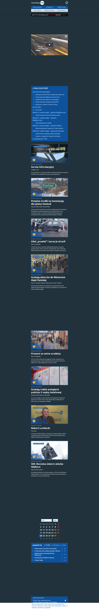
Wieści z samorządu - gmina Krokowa (48, 131)
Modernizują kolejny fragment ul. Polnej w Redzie (49, 128)
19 (47, 533)
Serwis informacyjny (41, 92)
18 (44, 533)
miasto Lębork (37, 221)
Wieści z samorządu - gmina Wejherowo (49, 112)
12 (47, 530)
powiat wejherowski (38, 407)
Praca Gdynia (37, 10)
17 (41, 533)
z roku (63, 545)
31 (52, 524)
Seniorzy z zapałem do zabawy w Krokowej (47, 136)
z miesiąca (55, 545)
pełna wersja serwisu (38, 597)
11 (44, 530)
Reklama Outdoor (49, 10)
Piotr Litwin (36, 110)
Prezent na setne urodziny (46, 353)
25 (44, 536)
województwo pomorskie (40, 146)
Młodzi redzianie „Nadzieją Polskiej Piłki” (45, 102)
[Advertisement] (49, 24)
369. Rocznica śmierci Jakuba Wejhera (47, 465)
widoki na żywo (62, 7)
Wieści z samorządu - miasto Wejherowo (44, 119)
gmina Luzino (36, 369)
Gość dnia (37, 107)
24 (41, 536)
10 (41, 530)
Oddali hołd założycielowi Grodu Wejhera (45, 100)
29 (47, 524)
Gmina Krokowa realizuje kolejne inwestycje (47, 133)
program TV (49, 7)
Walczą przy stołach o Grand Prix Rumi (44, 104)
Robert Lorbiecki (40, 428)
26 (47, 536)
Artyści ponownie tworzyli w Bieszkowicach (47, 115)
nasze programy (37, 7)
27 (41, 524)
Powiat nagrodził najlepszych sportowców (45, 97)
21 (52, 533)
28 (44, 524)
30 (49, 524)
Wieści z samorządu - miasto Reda (47, 126)
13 (49, 530)
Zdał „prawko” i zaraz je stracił (48, 241)
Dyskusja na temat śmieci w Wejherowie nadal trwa (47, 95)
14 (52, 530)
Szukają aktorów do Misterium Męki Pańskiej (48, 278)
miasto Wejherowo (38, 256)
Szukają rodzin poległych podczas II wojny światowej (46, 391)
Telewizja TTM (48, 602)
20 (49, 533)
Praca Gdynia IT (62, 10)
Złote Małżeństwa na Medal (43, 123)
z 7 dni (47, 545)
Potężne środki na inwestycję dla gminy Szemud (47, 202)
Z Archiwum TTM (40, 139)
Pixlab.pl (55, 602)
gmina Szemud (37, 180)
